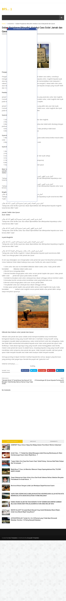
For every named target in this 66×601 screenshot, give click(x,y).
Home (4, 24)
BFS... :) (7, 9)
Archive (33, 441)
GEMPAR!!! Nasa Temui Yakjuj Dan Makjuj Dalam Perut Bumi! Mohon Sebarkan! (36, 445)
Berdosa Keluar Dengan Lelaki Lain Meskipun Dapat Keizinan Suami (33, 486)
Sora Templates (13, 538)
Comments (53, 441)
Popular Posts (12, 441)
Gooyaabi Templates (33, 538)
